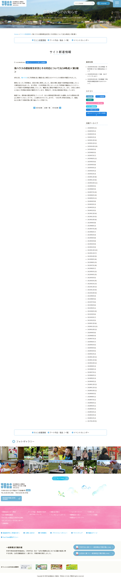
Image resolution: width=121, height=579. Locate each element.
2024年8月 (90, 189)
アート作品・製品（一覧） (60, 40)
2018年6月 (90, 403)
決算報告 (5, 523)
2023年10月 (91, 219)
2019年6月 (90, 375)
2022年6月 (90, 268)
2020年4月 (90, 348)
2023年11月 (91, 216)
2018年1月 (90, 418)
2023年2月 (90, 244)
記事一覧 (47, 108)
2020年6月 (90, 342)
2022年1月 (90, 284)
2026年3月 (90, 131)
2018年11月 (91, 387)
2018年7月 (90, 400)
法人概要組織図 (7, 515)
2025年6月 (90, 158)
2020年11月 (91, 326)
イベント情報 (92, 515)
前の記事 (39, 108)
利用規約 (43, 533)
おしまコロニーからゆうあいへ (12, 520)
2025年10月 (91, 146)
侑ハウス (24, 77)
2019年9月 (90, 366)
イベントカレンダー (81, 40)
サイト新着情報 (40, 40)
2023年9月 (90, 223)
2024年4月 (90, 201)
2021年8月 (90, 299)
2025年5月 (90, 161)
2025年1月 (90, 174)
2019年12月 (91, 357)
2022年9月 (90, 259)
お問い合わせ (30, 533)
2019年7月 (90, 372)
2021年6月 (90, 305)
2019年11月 (91, 360)
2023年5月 (90, 235)
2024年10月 (91, 183)
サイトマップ (77, 533)
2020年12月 (91, 323)
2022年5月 (90, 271)
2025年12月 (91, 140)
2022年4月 (90, 274)
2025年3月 (90, 168)
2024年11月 (91, 180)
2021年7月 (90, 302)
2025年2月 (90, 171)
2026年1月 (90, 137)
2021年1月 (90, 320)
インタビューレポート (58, 515)
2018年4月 (90, 409)
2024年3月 (90, 204)
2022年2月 (90, 281)
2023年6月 (90, 232)
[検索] (92, 3)
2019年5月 (90, 378)
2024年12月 (91, 177)
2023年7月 (90, 229)
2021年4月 (90, 311)
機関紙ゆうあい (75, 515)
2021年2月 (90, 317)
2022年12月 (91, 250)
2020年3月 (90, 351)
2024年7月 (90, 192)
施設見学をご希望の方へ (11, 533)
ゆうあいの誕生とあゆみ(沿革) (12, 517)
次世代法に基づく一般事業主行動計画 (95, 547)
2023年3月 (90, 241)
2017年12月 (91, 421)
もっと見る (60, 478)
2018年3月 (90, 412)
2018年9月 (90, 393)
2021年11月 (91, 290)
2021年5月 (90, 308)
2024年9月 (90, 186)
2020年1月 (90, 354)
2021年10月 (91, 293)
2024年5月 (90, 198)
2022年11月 (91, 253)
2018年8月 (90, 397)
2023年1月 (90, 247)
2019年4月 (90, 381)
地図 (28, 490)
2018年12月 (91, 384)
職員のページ (92, 533)
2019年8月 (90, 369)
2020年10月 (91, 329)
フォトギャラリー (76, 512)
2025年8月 (90, 152)
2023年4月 (90, 238)
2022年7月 (90, 265)
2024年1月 (90, 210)
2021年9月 (90, 296)
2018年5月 (90, 406)
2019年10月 (91, 363)
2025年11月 (91, 143)
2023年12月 (91, 213)
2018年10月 (91, 390)
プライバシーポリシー (59, 533)
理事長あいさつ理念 (9, 512)
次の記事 (55, 108)
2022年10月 (91, 256)
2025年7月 (90, 155)
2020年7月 (90, 339)
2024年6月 (90, 195)
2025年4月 (90, 165)
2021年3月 (90, 314)
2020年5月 (90, 345)
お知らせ (91, 512)
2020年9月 (90, 332)
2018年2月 (90, 415)
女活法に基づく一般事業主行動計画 (94, 553)
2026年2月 (90, 134)
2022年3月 (90, 278)
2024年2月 (90, 207)
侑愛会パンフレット (77, 517)
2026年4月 (90, 128)
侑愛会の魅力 (55, 512)
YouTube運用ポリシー (10, 537)
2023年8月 (90, 226)
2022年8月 (90, 262)
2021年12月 (91, 287)
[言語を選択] (103, 3)
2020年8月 (90, 335)
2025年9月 (90, 149)
